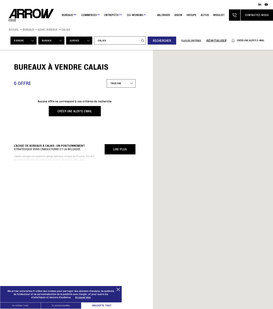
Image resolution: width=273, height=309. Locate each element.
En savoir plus (83, 297)
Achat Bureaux (48, 29)
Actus (205, 15)
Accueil (14, 29)
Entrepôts (113, 15)
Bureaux (69, 15)
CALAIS (65, 29)
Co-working (136, 15)
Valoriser (163, 15)
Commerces (90, 15)
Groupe (191, 15)
